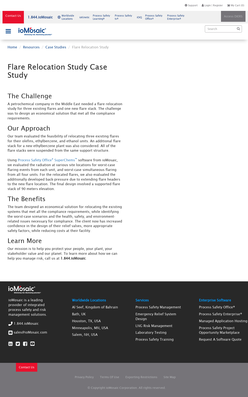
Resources (31, 47)
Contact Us (13, 15)
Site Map (170, 377)
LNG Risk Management (154, 326)
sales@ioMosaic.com (30, 332)
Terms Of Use (109, 377)
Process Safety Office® (217, 307)
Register (218, 5)
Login (206, 5)
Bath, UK (79, 314)
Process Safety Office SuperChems (47, 160)
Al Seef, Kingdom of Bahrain (95, 307)
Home (12, 47)
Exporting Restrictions (141, 377)
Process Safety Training (155, 339)
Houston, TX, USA (86, 321)
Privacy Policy (84, 377)
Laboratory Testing (151, 332)
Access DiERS (233, 16)
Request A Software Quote (220, 339)
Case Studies (55, 47)
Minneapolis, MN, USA (90, 328)
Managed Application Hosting (223, 321)
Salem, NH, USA (85, 334)
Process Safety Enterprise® (220, 314)
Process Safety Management (158, 307)
